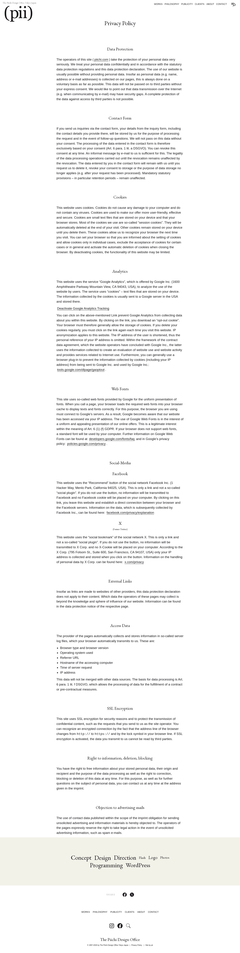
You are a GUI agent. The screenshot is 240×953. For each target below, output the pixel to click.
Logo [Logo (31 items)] (153, 857)
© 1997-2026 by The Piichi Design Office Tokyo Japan (107, 945)
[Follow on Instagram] (112, 926)
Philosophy (172, 4)
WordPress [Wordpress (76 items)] (138, 865)
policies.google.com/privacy (86, 444)
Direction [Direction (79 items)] (124, 857)
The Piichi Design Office (120, 939)
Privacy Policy (136, 945)
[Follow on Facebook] (120, 926)
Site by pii (149, 945)
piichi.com (101, 59)
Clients (199, 4)
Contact (221, 4)
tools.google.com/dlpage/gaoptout (81, 369)
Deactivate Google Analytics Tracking (83, 308)
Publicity (187, 4)
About (210, 4)
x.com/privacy (134, 562)
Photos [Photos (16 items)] (165, 857)
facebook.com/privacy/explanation (131, 512)
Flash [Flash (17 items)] (142, 857)
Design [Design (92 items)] (102, 857)
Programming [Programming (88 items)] (106, 865)
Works (158, 4)
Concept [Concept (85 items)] (80, 857)
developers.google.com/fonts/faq (112, 439)
